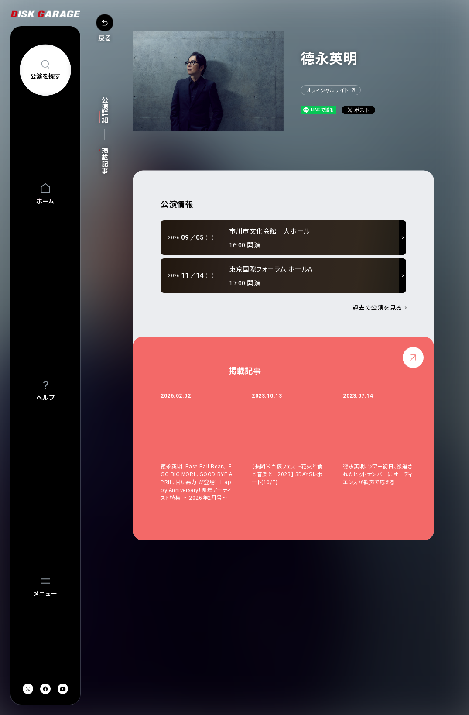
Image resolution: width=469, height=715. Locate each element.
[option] (206, 447)
